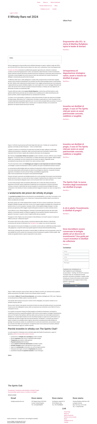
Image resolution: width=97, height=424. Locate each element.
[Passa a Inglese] (67, 2)
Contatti (54, 9)
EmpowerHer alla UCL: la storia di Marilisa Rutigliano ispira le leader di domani (75, 44)
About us (45, 2)
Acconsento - (72, 283)
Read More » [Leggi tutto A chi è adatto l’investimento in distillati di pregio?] (66, 213)
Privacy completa (75, 283)
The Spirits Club (34, 223)
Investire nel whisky (13, 70)
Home (38, 2)
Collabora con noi (45, 9)
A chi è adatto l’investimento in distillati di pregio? (76, 209)
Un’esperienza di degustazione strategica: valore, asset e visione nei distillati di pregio (74, 74)
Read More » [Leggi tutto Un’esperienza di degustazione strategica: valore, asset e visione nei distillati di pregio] (66, 81)
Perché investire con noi (45, 5)
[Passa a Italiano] (70, 2)
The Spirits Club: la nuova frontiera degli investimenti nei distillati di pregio (75, 184)
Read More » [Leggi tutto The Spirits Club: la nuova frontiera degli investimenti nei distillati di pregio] (66, 190)
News (56, 5)
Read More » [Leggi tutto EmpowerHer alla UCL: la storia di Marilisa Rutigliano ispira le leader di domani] (66, 49)
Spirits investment (55, 2)
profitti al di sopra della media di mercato (23, 334)
